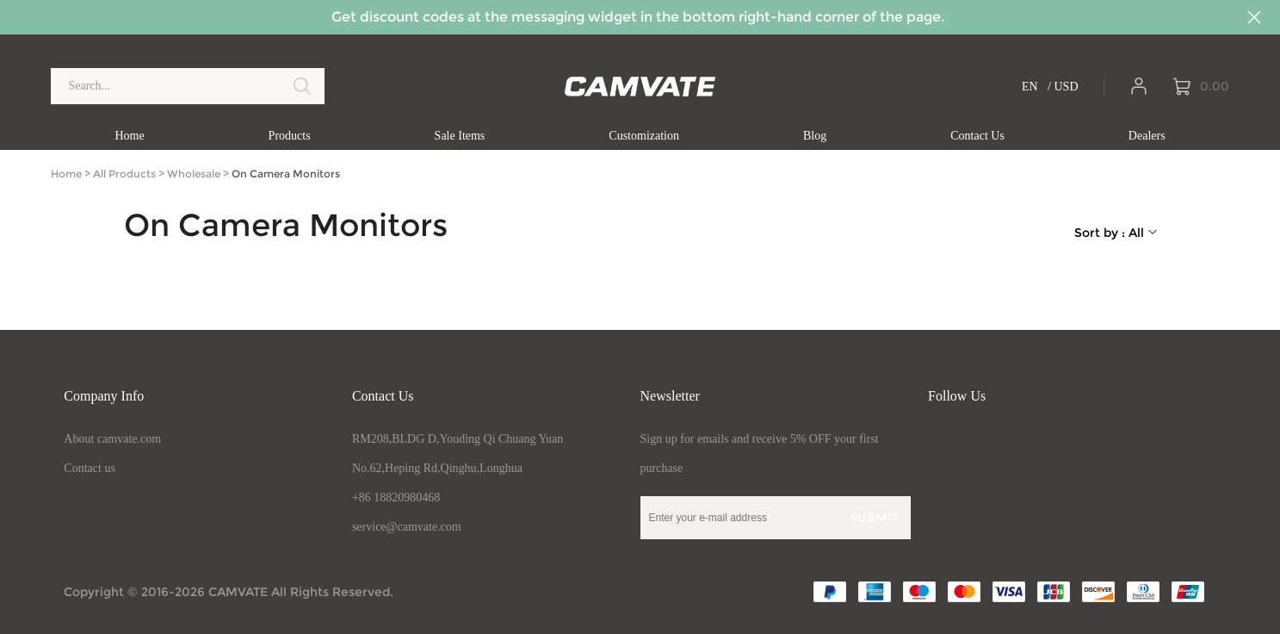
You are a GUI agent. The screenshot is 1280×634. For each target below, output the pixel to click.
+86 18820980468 (396, 497)
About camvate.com (112, 438)
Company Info (104, 395)
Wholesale (193, 173)
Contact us (89, 468)
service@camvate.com (406, 526)
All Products (124, 173)
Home (66, 173)
